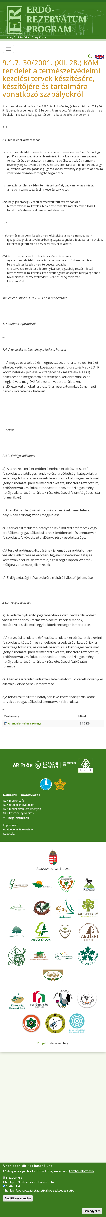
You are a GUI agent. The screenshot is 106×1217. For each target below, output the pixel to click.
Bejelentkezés (18, 818)
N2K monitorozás (13, 800)
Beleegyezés (92, 1211)
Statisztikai (13, 1186)
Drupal (43, 1043)
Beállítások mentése (17, 1198)
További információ (81, 1171)
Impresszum (10, 825)
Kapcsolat (9, 833)
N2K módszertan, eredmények (22, 809)
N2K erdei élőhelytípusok (18, 804)
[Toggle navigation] (8, 49)
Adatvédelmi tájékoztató (18, 829)
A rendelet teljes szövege (24, 723)
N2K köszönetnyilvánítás (18, 813)
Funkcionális (14, 1178)
